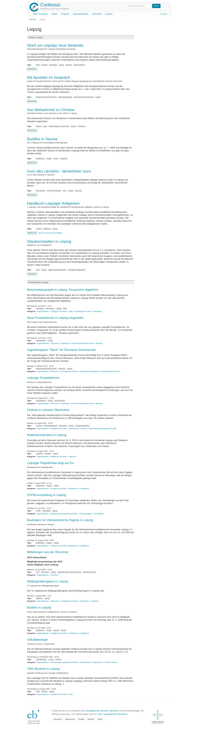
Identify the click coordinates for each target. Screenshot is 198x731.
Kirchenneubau (60, 401)
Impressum (57, 719)
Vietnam (56, 630)
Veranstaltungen (80, 14)
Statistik (44, 691)
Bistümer (99, 343)
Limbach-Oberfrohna (82, 426)
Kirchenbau (45, 572)
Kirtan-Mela (63, 426)
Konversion (81, 126)
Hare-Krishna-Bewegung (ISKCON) (102, 429)
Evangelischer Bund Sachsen (84, 97)
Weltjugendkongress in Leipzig (47, 581)
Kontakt (81, 719)
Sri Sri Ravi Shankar (54, 191)
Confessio (50, 4)
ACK (37, 572)
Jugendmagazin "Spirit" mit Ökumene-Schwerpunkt (61, 349)
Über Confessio (40, 14)
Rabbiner (48, 454)
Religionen (47, 229)
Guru (64, 191)
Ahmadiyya (53, 65)
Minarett (44, 65)
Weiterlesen (32, 69)
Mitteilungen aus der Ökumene (47, 552)
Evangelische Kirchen (69, 371)
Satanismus (97, 662)
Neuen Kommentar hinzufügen (50, 233)
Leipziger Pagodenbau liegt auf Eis (50, 463)
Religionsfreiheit (79, 65)
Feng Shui (63, 159)
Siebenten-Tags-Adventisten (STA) (69, 572)
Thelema (58, 659)
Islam (38, 65)
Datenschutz (70, 719)
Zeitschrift (97, 14)
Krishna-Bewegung (50, 426)
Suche (100, 719)
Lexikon (109, 14)
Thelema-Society (110, 662)
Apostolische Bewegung (89, 371)
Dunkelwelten (85, 662)
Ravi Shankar (40, 191)
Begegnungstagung (65, 97)
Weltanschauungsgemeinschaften (64, 514)
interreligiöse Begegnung (76, 270)
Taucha (55, 159)
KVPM (38, 511)
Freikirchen (84, 601)
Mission (38, 126)
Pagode (49, 486)
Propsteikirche (41, 340)
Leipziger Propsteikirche (43, 377)
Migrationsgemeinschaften (57, 270)
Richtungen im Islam (83, 311)
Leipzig (61, 65)
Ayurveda (78, 191)
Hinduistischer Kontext (77, 429)
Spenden (90, 719)
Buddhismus (40, 159)
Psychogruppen (86, 514)
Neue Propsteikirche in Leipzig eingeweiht (55, 317)
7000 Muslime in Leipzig (43, 668)
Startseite (32, 19)
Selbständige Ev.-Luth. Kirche (59, 126)
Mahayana (85, 489)
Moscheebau (50, 308)
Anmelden (163, 14)
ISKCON (39, 426)
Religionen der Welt (58, 311)
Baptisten (39, 598)
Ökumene (55, 343)
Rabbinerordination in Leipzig (46, 435)
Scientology (46, 511)
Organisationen (43, 311)
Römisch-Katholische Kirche (82, 343)
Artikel (54, 14)
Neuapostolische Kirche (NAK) (46, 97)
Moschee (69, 65)
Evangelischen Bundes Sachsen (101, 710)
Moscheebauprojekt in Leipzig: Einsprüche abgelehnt (62, 289)
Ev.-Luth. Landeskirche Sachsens (110, 714)
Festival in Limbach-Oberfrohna (48, 410)
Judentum (39, 454)
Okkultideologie (37, 639)
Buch (38, 270)
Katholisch (65, 343)
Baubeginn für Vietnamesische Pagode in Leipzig (60, 520)
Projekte (65, 14)
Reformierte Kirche (89, 572)
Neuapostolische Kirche (110, 371)
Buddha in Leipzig (39, 607)
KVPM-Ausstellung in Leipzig (46, 495)
